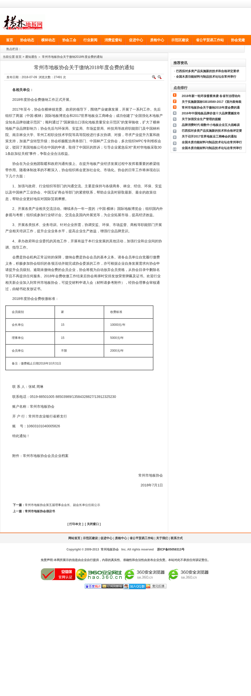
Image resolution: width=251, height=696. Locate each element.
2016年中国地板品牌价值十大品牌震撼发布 (211, 113)
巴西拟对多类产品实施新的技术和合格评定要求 (207, 71)
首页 (19, 57)
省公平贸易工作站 (142, 538)
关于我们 (162, 538)
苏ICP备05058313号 (170, 549)
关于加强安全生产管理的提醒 (201, 119)
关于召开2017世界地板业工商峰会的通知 (209, 136)
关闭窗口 (93, 524)
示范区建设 (90, 538)
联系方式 (177, 538)
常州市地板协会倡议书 (40, 511)
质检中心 (121, 538)
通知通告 (31, 57)
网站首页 (74, 538)
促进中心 (106, 538)
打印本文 (75, 524)
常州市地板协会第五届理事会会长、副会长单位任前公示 (62, 505)
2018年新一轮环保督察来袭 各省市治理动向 (211, 96)
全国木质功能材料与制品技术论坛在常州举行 (206, 76)
